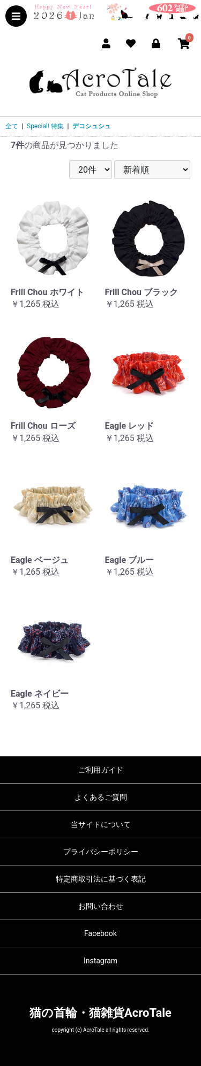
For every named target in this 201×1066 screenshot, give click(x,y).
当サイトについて (101, 824)
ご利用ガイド (100, 770)
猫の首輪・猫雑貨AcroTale (100, 1012)
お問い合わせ (100, 906)
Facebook (100, 933)
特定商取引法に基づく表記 (101, 879)
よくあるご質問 (101, 797)
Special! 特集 (45, 126)
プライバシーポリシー (100, 851)
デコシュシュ (91, 126)
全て (11, 126)
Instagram (100, 960)
